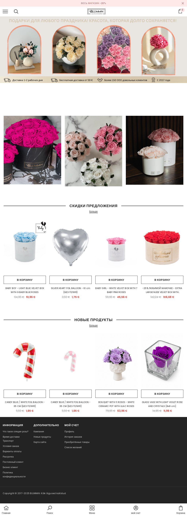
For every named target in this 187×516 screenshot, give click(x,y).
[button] (50, 510)
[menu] (5, 11)
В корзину (25, 280)
